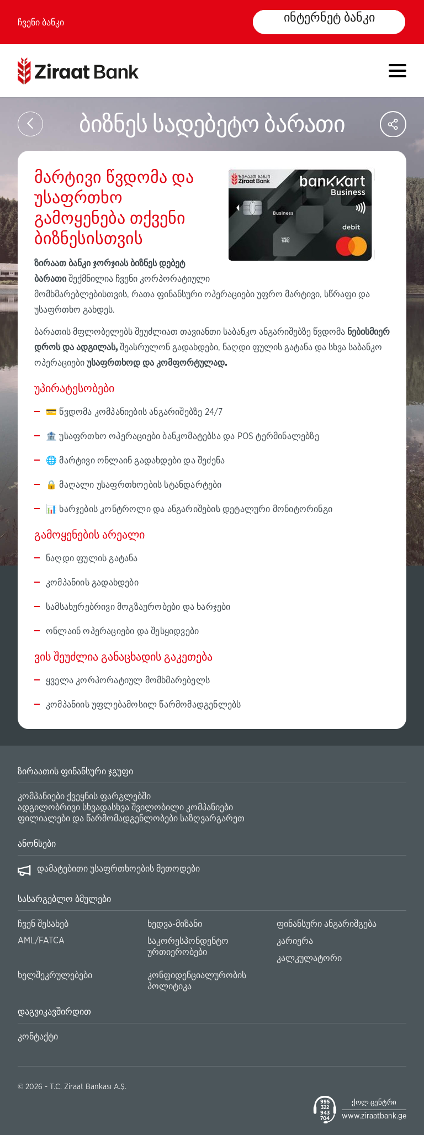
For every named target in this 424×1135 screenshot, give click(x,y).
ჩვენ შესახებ (43, 924)
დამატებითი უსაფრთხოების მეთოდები (118, 868)
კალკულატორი (309, 958)
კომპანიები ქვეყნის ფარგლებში (84, 796)
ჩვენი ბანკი (41, 22)
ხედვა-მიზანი (174, 924)
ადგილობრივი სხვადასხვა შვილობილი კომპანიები (125, 807)
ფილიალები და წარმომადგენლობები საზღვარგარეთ (131, 818)
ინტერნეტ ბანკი (329, 18)
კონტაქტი (38, 1036)
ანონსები (37, 844)
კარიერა (295, 941)
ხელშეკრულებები (55, 975)
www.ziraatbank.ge (374, 1116)
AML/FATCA (41, 940)
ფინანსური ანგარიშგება (327, 924)
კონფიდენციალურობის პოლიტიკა (196, 981)
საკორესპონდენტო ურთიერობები (188, 947)
